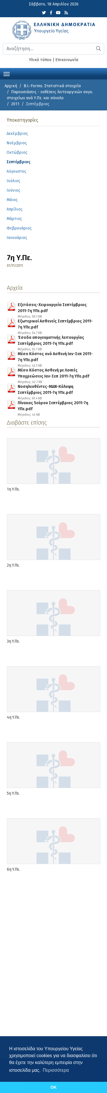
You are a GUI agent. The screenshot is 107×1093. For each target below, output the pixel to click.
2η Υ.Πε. (13, 565)
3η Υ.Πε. (13, 641)
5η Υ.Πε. (13, 793)
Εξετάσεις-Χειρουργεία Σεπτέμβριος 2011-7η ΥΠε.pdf (55, 306)
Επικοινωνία (66, 59)
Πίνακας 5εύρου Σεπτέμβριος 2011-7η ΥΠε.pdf (55, 404)
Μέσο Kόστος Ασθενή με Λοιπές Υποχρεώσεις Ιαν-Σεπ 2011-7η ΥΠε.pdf (55, 372)
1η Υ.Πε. (13, 489)
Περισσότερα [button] (56, 1070)
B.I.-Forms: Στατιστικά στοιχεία (52, 85)
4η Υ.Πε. (13, 717)
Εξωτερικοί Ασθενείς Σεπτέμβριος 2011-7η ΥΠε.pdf (55, 323)
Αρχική (11, 85)
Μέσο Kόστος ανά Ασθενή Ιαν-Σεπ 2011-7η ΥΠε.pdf (55, 355)
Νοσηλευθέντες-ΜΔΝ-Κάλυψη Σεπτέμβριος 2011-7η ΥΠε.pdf (55, 388)
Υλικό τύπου (40, 59)
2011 (15, 104)
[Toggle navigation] (6, 73)
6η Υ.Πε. (13, 869)
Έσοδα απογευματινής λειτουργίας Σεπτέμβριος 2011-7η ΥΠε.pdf (55, 339)
